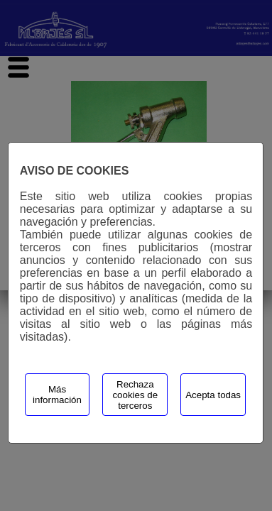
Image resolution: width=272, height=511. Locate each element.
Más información (57, 394)
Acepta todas (213, 395)
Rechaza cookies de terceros (135, 395)
